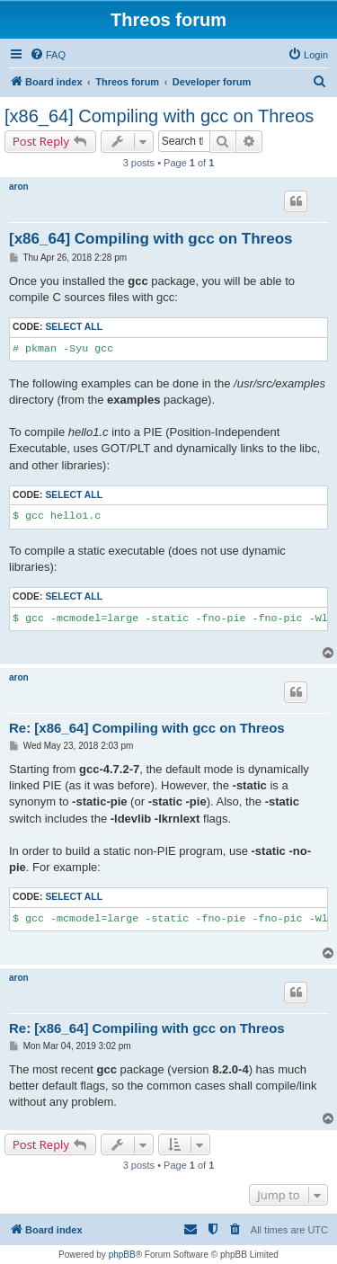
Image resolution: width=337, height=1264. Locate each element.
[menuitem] (48, 55)
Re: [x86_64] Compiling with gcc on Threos (147, 727)
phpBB (122, 1255)
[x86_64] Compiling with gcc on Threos (159, 116)
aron (19, 186)
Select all (73, 327)
